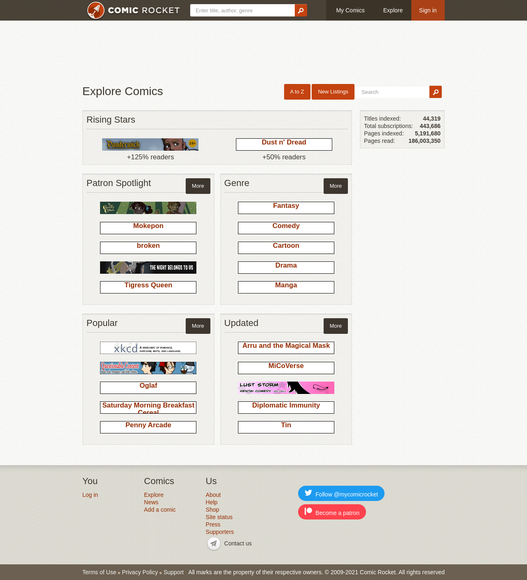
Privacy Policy (140, 572)
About (213, 494)
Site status (219, 517)
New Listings (333, 92)
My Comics (350, 10)
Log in (90, 494)
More (198, 186)
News (151, 502)
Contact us (238, 543)
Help (212, 502)
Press (213, 524)
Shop (212, 509)
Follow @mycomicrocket (341, 493)
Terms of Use (99, 572)
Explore (393, 10)
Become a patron (332, 512)
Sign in (428, 10)
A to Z (297, 92)
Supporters (220, 532)
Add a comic (160, 509)
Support (173, 572)
